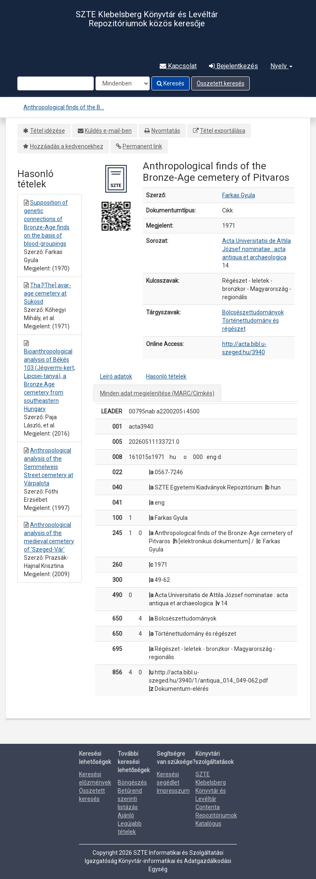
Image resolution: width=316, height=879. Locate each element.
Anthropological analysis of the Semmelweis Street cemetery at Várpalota (48, 467)
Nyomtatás (165, 130)
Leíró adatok (116, 376)
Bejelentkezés (233, 66)
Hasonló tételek (166, 376)
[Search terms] (55, 83)
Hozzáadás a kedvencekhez (66, 146)
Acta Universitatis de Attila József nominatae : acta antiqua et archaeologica (256, 249)
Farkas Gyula (238, 195)
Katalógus (208, 823)
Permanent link (142, 146)
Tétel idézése (47, 130)
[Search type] (122, 83)
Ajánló (126, 815)
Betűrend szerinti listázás (130, 798)
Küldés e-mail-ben (108, 130)
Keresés (170, 83)
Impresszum (173, 790)
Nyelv (281, 66)
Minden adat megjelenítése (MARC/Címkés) (157, 393)
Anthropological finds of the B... (63, 107)
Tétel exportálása (222, 130)
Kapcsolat (178, 66)
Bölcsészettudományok (253, 312)
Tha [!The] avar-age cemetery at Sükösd (47, 293)
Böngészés (132, 782)
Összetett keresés (220, 83)
